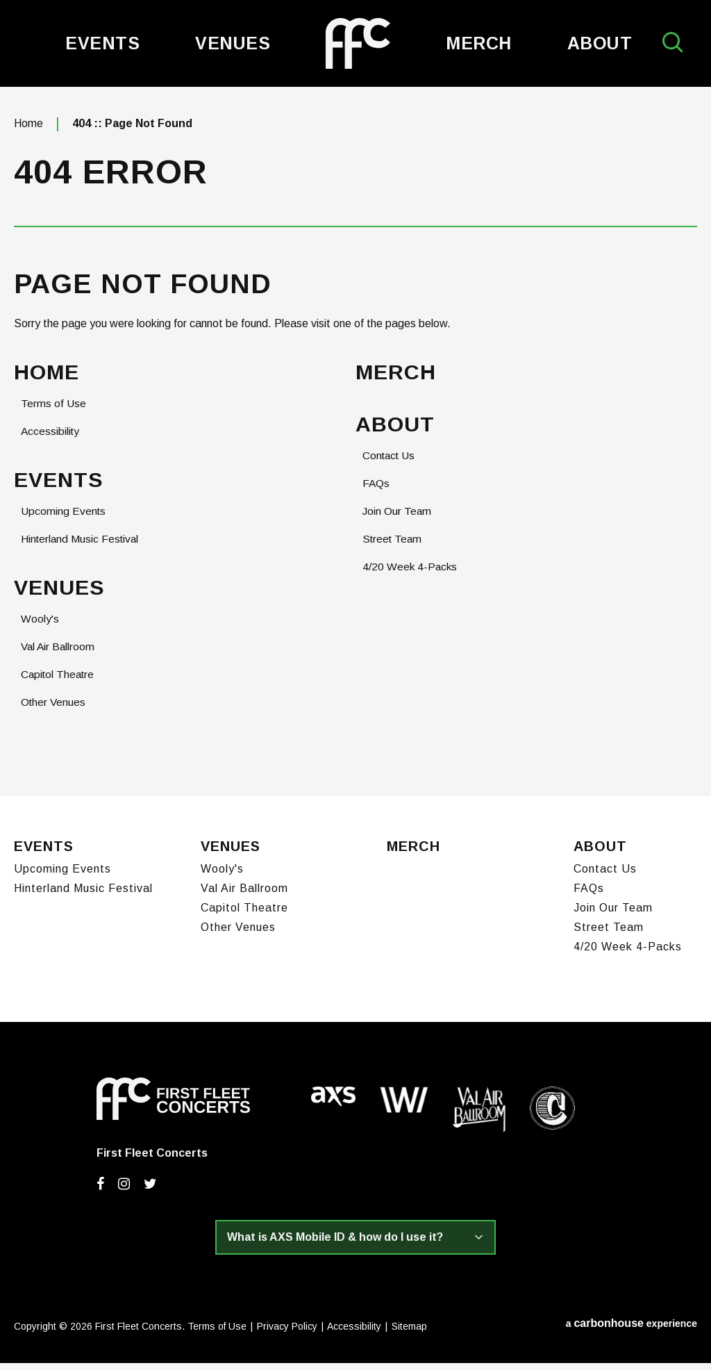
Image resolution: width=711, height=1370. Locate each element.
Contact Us (390, 464)
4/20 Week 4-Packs (410, 575)
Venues (232, 43)
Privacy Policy (287, 1333)
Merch (479, 43)
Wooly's (40, 628)
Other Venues (54, 712)
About (600, 43)
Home (28, 131)
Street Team (393, 548)
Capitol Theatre (59, 684)
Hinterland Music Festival (81, 548)
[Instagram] (124, 1191)
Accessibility (51, 439)
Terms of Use (54, 412)
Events (102, 43)
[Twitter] (150, 1191)
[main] (355, 446)
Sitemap (409, 1333)
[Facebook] (100, 1191)
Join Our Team (397, 520)
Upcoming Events (64, 520)
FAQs (376, 492)
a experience (631, 1330)
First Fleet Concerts (358, 43)
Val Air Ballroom (59, 656)
